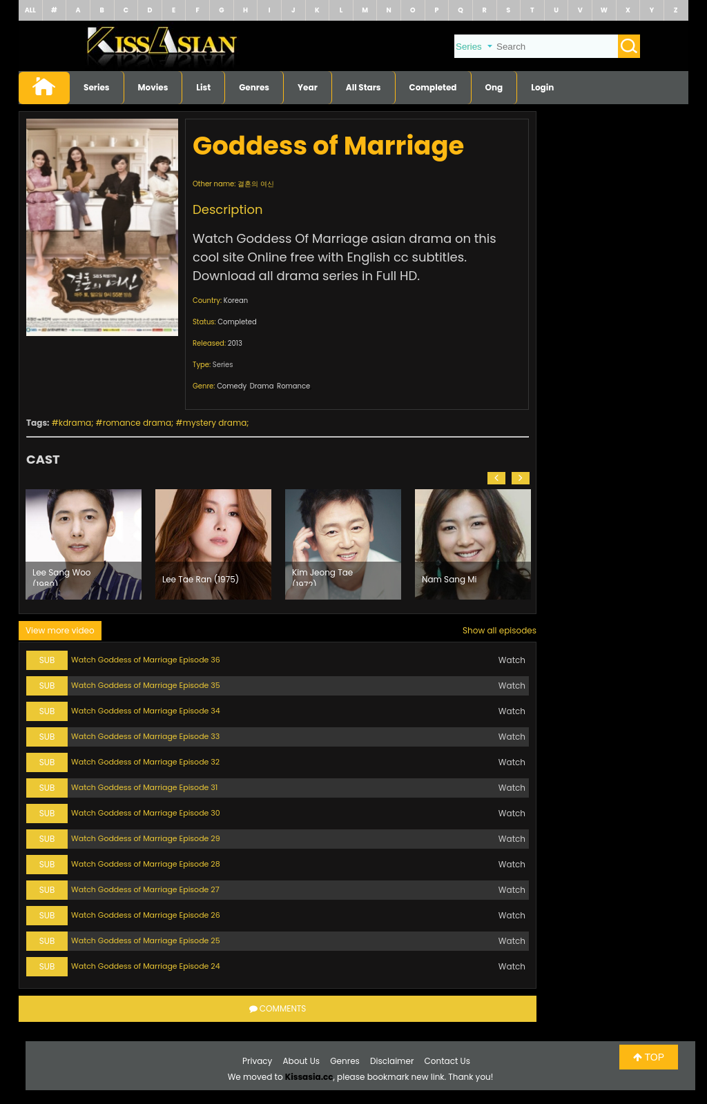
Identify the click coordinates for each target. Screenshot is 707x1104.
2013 (235, 343)
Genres (254, 87)
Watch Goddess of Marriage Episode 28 (145, 863)
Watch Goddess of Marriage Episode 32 (145, 761)
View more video (60, 630)
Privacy (257, 1061)
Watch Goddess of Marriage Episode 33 (145, 736)
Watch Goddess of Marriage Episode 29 (145, 838)
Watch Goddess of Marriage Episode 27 (145, 889)
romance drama (137, 422)
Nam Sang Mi (449, 579)
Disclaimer (392, 1061)
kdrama (75, 422)
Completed (433, 87)
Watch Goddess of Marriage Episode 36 (145, 659)
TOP (648, 1057)
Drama (262, 386)
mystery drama (215, 422)
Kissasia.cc (309, 1077)
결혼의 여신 (256, 184)
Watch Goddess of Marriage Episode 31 (144, 787)
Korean (236, 300)
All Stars (363, 87)
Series (97, 87)
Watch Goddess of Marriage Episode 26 (145, 914)
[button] (496, 478)
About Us (301, 1061)
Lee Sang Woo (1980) (61, 576)
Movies (153, 87)
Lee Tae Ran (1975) (200, 579)
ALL (30, 10)
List (203, 87)
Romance (293, 386)
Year (308, 87)
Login (542, 87)
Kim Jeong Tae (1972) (322, 576)
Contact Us (447, 1061)
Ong (494, 87)
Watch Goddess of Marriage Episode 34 (145, 710)
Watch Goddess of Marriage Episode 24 (145, 966)
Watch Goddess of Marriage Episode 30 (145, 812)
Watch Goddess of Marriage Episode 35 (145, 685)
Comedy (231, 386)
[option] (84, 544)
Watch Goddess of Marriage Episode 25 (145, 940)
